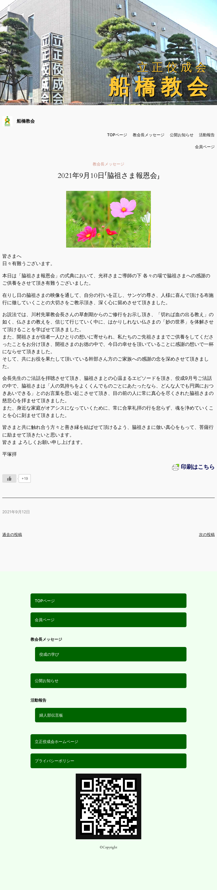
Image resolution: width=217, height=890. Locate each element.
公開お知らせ (46, 680)
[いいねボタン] (9, 478)
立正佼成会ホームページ (56, 741)
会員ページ (45, 619)
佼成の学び (49, 654)
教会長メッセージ (148, 134)
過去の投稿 (12, 534)
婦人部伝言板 (51, 715)
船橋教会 (26, 121)
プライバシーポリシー (54, 760)
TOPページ (45, 600)
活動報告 (207, 134)
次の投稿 (207, 534)
